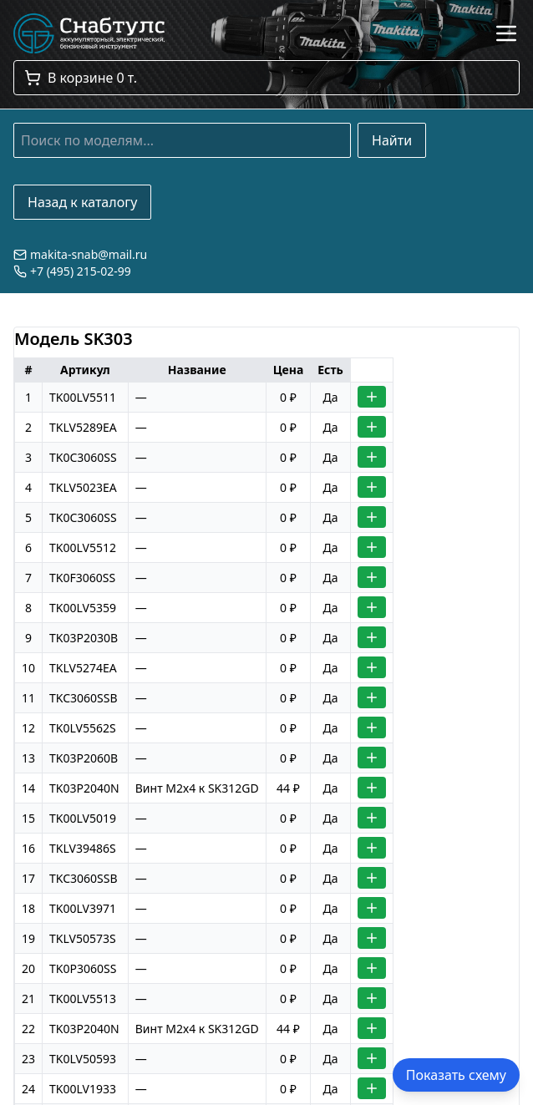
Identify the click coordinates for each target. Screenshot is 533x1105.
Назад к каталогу (82, 202)
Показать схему (456, 1075)
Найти (392, 140)
